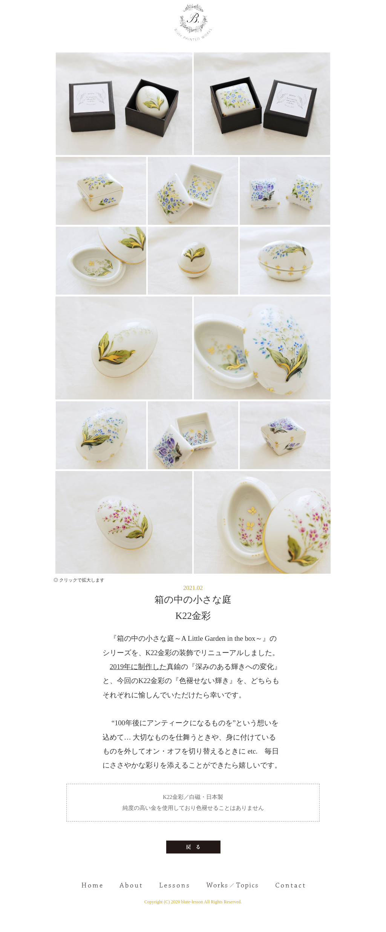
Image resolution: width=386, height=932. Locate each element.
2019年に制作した (138, 667)
